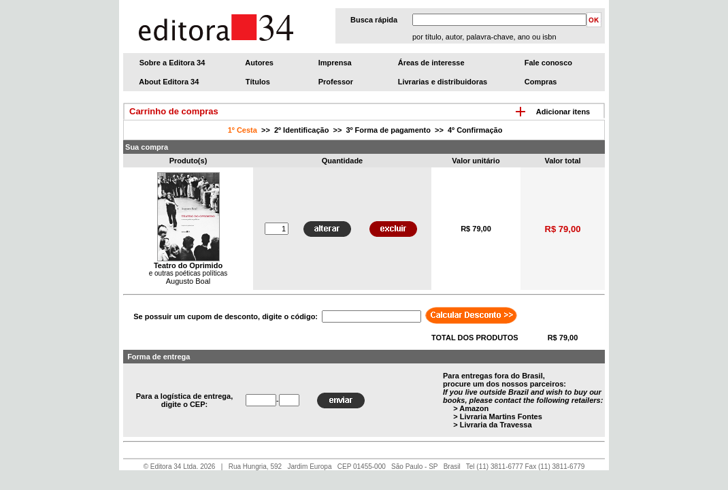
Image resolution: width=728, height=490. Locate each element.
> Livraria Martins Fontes (497, 416)
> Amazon (471, 408)
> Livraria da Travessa (492, 425)
